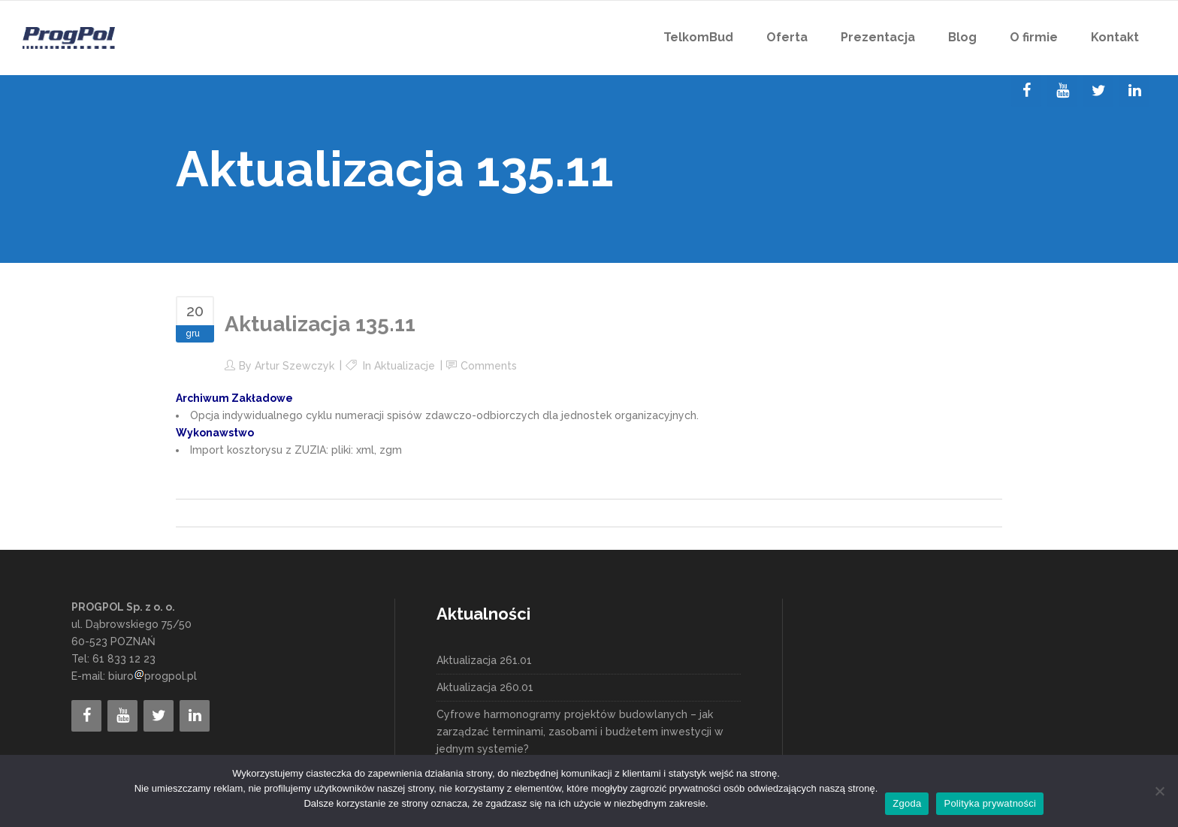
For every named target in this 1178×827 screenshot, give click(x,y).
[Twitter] (1098, 91)
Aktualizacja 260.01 (484, 687)
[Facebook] (1026, 91)
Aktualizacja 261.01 (484, 660)
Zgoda (907, 803)
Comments (489, 366)
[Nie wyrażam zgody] (1159, 790)
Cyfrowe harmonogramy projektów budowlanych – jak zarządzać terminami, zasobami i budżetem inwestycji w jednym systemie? (579, 731)
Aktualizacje (404, 366)
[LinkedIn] (1134, 91)
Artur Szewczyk (294, 366)
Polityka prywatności (990, 803)
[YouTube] (1062, 91)
